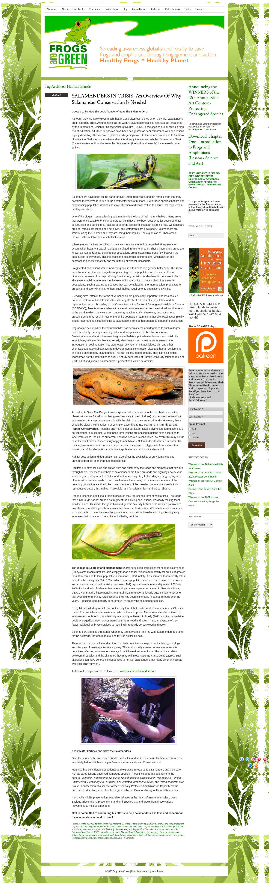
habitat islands (149, 829)
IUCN (96, 832)
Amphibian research (112, 823)
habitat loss (105, 826)
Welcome (52, 9)
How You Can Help (120, 826)
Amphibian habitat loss (91, 823)
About (64, 9)
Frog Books (78, 9)
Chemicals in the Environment (135, 823)
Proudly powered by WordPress (147, 871)
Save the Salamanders (170, 832)
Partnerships (111, 9)
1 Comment (129, 838)
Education (94, 9)
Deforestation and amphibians (85, 826)
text (193, 433)
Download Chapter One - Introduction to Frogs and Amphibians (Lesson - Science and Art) (205, 150)
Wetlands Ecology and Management (88, 838)
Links (188, 9)
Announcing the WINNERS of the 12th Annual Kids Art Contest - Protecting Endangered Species (205, 100)
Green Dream (139, 9)
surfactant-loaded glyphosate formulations (119, 835)
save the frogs (153, 832)
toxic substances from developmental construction (161, 835)
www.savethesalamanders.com (138, 671)
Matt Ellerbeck (107, 832)
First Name (195, 409)
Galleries (155, 9)
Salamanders (136, 826)
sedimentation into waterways (85, 835)
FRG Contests (172, 9)
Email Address (197, 400)
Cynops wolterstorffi (105, 829)
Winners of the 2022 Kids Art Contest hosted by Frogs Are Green (203, 501)
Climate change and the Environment (167, 823)
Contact (199, 9)
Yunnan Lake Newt (113, 838)
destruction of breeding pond (129, 829)
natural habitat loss (124, 832)
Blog (125, 9)
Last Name (195, 416)
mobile (195, 437)
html (193, 429)
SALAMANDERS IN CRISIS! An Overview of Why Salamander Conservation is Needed (126, 99)
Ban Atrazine (89, 829)
